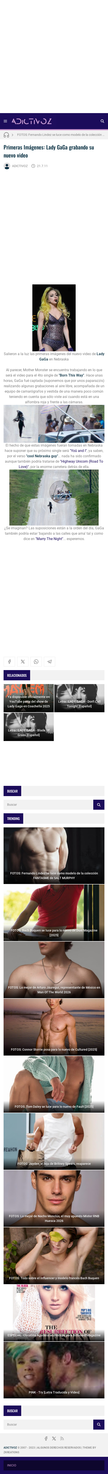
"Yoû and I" (78, 451)
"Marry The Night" (49, 539)
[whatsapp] (36, 662)
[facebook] (9, 662)
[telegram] (49, 662)
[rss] (62, 1438)
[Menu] (5, 121)
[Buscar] (102, 121)
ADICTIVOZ (16, 166)
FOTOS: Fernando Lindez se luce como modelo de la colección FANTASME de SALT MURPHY (60, 135)
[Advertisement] (54, 58)
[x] (23, 662)
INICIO (11, 1465)
